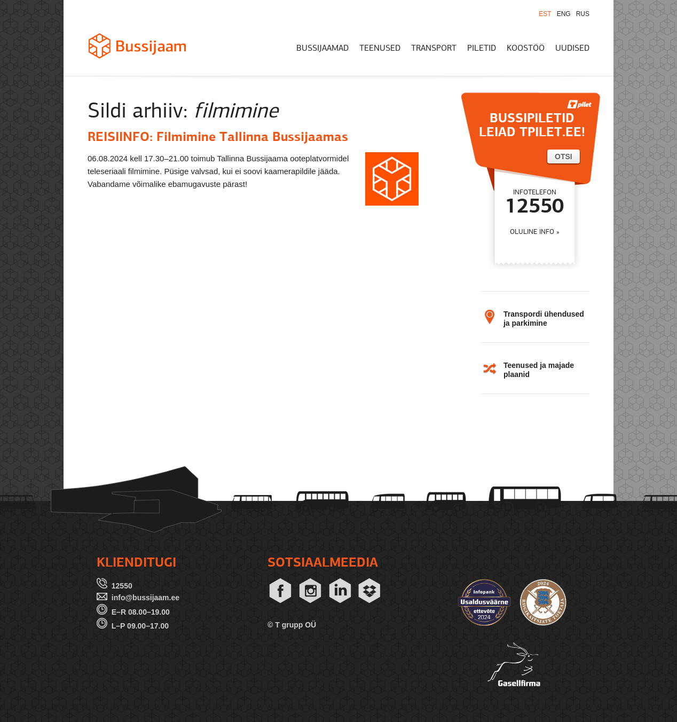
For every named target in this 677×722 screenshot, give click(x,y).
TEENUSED (379, 48)
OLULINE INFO (532, 232)
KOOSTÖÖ (526, 48)
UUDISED (572, 48)
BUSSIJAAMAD (322, 48)
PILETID (481, 48)
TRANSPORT (433, 48)
